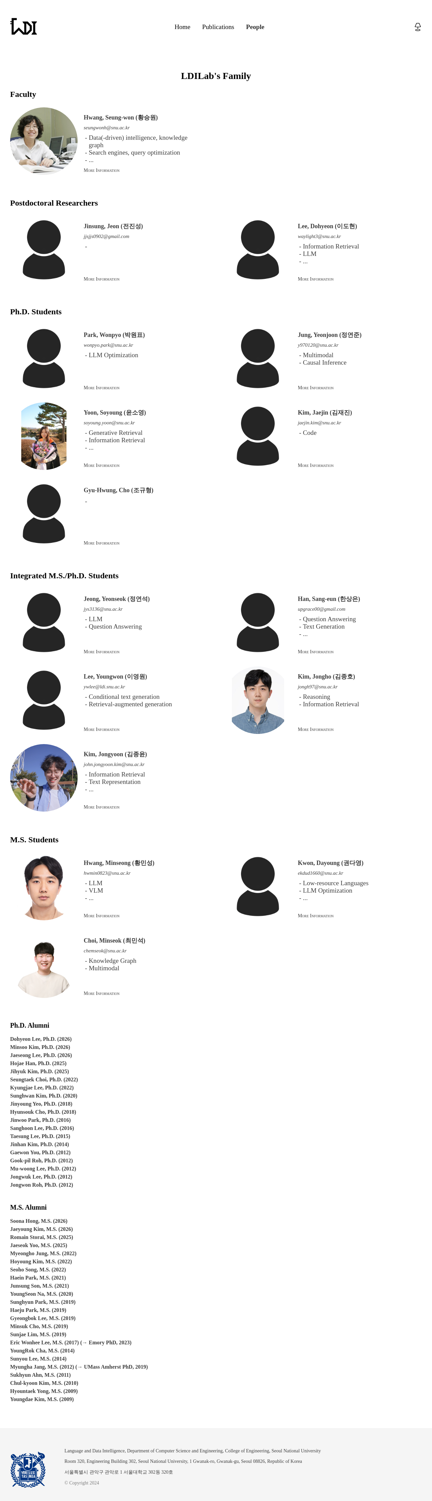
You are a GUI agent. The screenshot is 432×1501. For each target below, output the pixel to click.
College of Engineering (247, 1450)
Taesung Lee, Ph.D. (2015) (40, 1136)
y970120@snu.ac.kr (318, 345)
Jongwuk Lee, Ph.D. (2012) (41, 1177)
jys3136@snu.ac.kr (103, 609)
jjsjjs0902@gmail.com (106, 236)
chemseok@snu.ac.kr (105, 950)
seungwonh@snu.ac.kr (107, 127)
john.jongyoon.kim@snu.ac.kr (114, 764)
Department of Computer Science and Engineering (174, 1450)
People (255, 26)
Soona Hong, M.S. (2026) (39, 1221)
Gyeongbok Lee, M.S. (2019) (43, 1318)
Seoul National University (296, 1450)
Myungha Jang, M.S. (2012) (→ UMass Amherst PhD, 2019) (79, 1367)
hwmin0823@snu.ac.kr (107, 873)
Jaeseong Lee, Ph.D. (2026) (41, 1055)
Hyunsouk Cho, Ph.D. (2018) (43, 1112)
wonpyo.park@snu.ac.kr (108, 345)
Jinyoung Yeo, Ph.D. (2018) (41, 1104)
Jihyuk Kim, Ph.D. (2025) (39, 1071)
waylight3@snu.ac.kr (319, 236)
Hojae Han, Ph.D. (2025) (38, 1063)
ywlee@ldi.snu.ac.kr (104, 686)
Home (182, 26)
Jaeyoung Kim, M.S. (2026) (41, 1229)
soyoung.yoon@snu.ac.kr (109, 422)
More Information (101, 170)
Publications (218, 26)
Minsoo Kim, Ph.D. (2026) (40, 1047)
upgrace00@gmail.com (321, 609)
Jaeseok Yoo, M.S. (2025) (38, 1245)
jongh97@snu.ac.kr (318, 686)
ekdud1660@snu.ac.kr (320, 873)
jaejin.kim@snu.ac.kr (319, 422)
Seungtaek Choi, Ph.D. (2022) (44, 1079)
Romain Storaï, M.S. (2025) (41, 1237)
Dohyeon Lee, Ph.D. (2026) (41, 1039)
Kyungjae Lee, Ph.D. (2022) (42, 1087)
